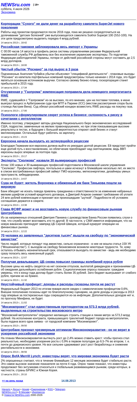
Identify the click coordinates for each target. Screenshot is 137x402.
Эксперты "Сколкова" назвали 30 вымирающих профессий (48, 160)
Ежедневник (38, 389)
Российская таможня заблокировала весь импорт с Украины (49, 47)
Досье (16, 389)
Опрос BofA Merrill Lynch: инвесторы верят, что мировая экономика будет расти (65, 356)
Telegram (60, 389)
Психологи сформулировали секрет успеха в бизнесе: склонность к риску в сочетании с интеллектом (61, 116)
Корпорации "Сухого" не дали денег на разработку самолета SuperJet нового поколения (62, 25)
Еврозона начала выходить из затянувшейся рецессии (45, 141)
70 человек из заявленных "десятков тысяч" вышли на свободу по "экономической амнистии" (68, 237)
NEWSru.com (15, 4)
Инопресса (38, 392)
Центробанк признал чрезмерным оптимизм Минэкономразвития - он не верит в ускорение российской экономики (65, 331)
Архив (25, 389)
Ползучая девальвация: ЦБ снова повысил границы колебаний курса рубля (62, 262)
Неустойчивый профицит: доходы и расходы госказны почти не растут (58, 284)
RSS (50, 389)
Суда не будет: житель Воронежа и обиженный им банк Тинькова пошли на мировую (61, 184)
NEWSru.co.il (9, 392)
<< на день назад (12, 380)
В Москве (24, 392)
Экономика (8, 12)
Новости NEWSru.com (17, 395)
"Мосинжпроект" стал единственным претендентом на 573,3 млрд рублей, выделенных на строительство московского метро (60, 308)
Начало (6, 389)
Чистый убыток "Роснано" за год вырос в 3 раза (39, 69)
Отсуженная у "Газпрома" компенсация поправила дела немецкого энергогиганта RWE (66, 93)
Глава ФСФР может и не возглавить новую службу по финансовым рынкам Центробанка (61, 211)
